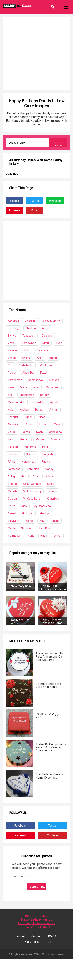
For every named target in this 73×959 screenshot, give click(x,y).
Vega (57, 424)
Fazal (43, 372)
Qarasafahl (43, 350)
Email (34, 210)
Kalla (11, 409)
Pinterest (14, 210)
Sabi (10, 394)
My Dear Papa (42, 506)
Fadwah (49, 476)
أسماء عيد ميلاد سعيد (36, 927)
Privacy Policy (30, 942)
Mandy (49, 469)
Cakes (44, 916)
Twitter (34, 200)
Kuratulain (14, 454)
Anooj (29, 424)
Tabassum (28, 335)
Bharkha (31, 328)
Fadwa (46, 461)
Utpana (12, 483)
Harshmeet (29, 461)
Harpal (39, 409)
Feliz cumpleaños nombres (36, 923)
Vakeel (12, 431)
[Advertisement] (36, 53)
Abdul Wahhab (32, 483)
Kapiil (11, 439)
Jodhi (26, 350)
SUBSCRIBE (37, 886)
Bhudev (45, 394)
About (21, 936)
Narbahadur (26, 365)
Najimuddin (15, 535)
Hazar (44, 535)
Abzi (42, 520)
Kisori (42, 417)
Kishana (31, 454)
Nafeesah (27, 528)
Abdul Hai (28, 372)
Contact (36, 936)
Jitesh (29, 417)
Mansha (54, 380)
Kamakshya (35, 380)
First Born (45, 528)
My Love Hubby (32, 491)
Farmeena (14, 469)
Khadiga (45, 513)
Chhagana (55, 431)
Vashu (12, 343)
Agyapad (13, 320)
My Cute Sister (32, 498)
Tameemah (15, 380)
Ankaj (11, 476)
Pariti (45, 446)
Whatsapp (55, 200)
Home (29, 916)
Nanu (31, 535)
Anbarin (30, 320)
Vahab (12, 357)
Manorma (30, 446)
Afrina (12, 461)
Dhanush (13, 417)
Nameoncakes (55, 954)
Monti (11, 528)
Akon (40, 357)
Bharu (53, 357)
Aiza (35, 476)
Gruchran (27, 513)
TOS (48, 942)
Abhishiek (33, 469)
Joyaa (26, 431)
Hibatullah (38, 402)
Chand (55, 520)
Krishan (24, 409)
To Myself (14, 520)
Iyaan (39, 431)
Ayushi (54, 402)
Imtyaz (43, 424)
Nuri (10, 365)
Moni (24, 506)
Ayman (53, 409)
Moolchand (46, 365)
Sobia (50, 483)
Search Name (58, 144)
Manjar (40, 439)
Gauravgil (13, 328)
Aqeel (29, 520)
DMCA (52, 936)
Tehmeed (14, 424)
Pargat (12, 372)
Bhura (11, 506)
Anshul (26, 357)
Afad (36, 387)
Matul (45, 343)
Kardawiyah (29, 343)
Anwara (55, 439)
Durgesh (47, 454)
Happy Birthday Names (36, 919)
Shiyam (52, 491)
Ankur (58, 535)
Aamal (12, 513)
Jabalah (13, 446)
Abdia (45, 328)
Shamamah (26, 394)
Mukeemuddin (17, 402)
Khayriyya (53, 498)
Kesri (11, 387)
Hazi (23, 476)
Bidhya (12, 335)
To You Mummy (51, 320)
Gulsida (12, 498)
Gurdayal (47, 335)
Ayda (59, 343)
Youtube (52, 835)
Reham (24, 439)
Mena (23, 387)
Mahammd (52, 387)
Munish (12, 491)
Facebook (14, 200)
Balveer (12, 350)
